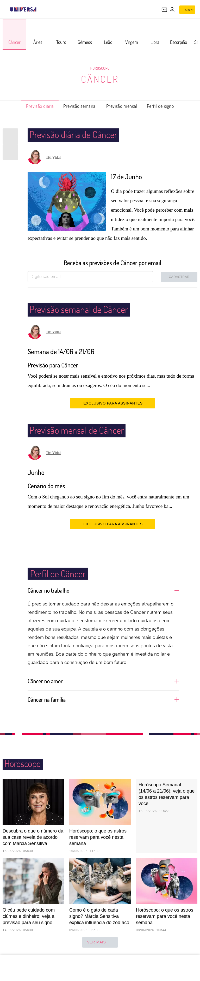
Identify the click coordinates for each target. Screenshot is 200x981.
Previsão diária (40, 106)
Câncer (100, 79)
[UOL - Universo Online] (39, 9)
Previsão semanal (80, 106)
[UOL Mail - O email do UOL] (164, 10)
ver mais (100, 942)
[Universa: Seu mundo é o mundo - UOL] (23, 9)
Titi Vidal (53, 157)
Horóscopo (100, 68)
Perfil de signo (160, 106)
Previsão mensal (122, 106)
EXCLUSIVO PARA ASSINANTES (112, 403)
